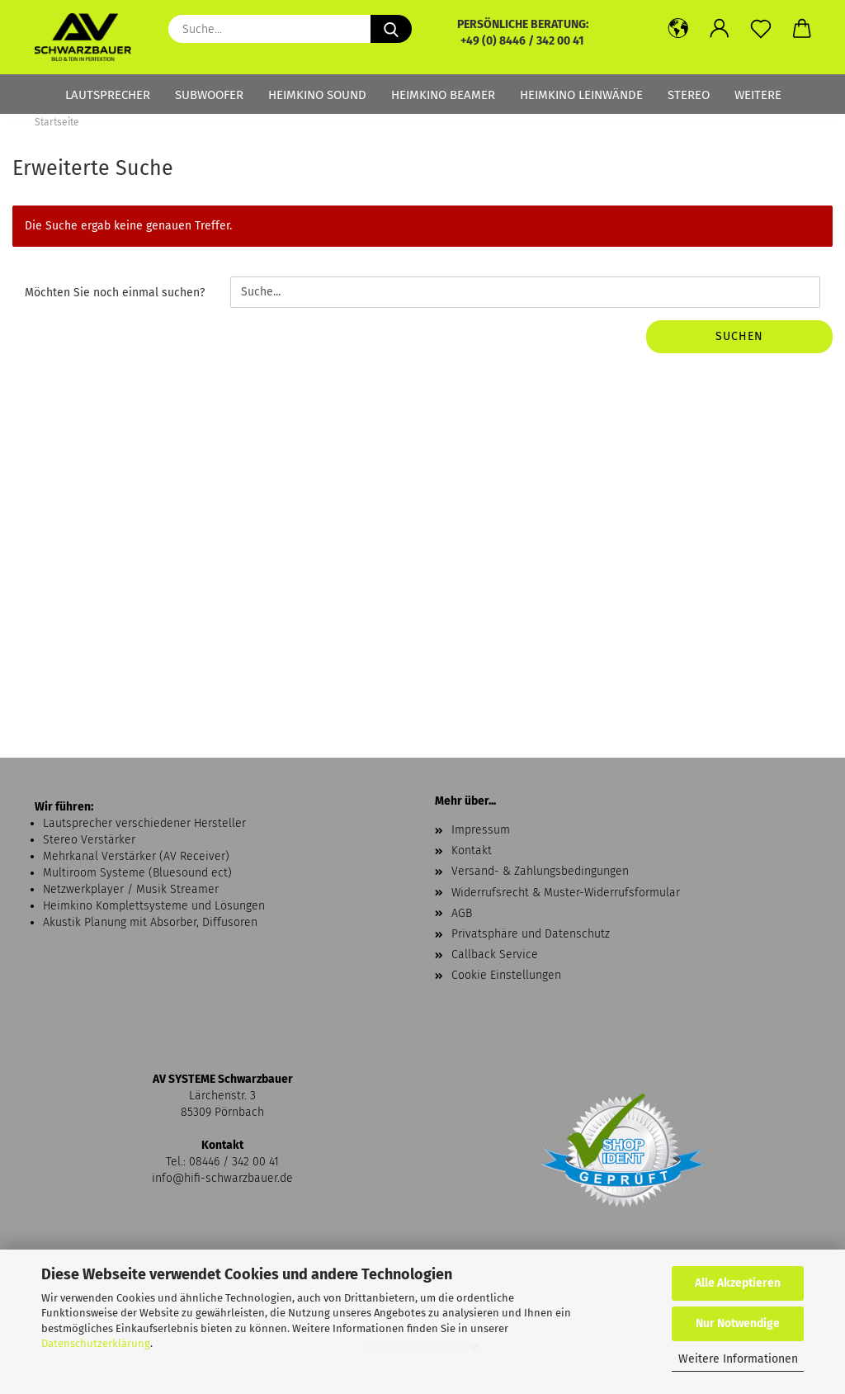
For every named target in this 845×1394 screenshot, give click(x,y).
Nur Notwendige (738, 1323)
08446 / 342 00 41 (234, 1162)
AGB (461, 913)
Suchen (739, 336)
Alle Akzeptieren (738, 1283)
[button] (678, 29)
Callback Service (494, 954)
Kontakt (471, 850)
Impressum (480, 830)
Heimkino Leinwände (581, 94)
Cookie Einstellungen (506, 975)
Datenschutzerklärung (95, 1343)
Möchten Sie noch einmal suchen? (115, 293)
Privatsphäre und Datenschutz (530, 934)
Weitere (757, 94)
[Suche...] (391, 29)
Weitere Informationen (738, 1359)
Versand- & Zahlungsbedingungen (540, 871)
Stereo (689, 94)
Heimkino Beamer (443, 94)
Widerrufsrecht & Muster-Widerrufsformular (565, 893)
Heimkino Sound (317, 94)
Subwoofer (209, 94)
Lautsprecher (107, 94)
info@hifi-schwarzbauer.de (222, 1178)
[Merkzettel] (760, 29)
